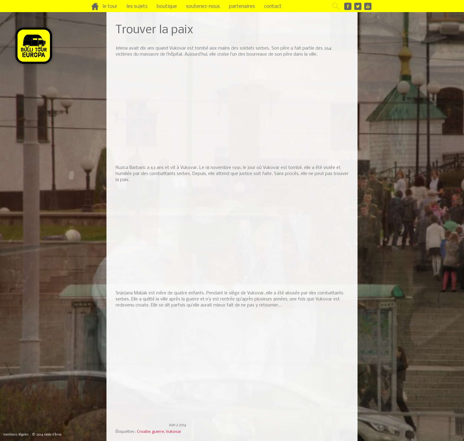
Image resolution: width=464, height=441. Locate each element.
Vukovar (173, 432)
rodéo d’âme (52, 434)
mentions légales (16, 434)
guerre (158, 432)
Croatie (143, 432)
